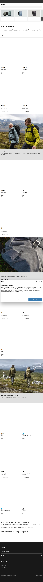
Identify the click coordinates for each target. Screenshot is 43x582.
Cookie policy (3, 567)
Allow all (35, 299)
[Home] (8, 4)
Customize (21, 299)
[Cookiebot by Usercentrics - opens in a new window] (37, 281)
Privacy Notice (3, 565)
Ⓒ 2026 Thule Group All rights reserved (8, 575)
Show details (36, 296)
